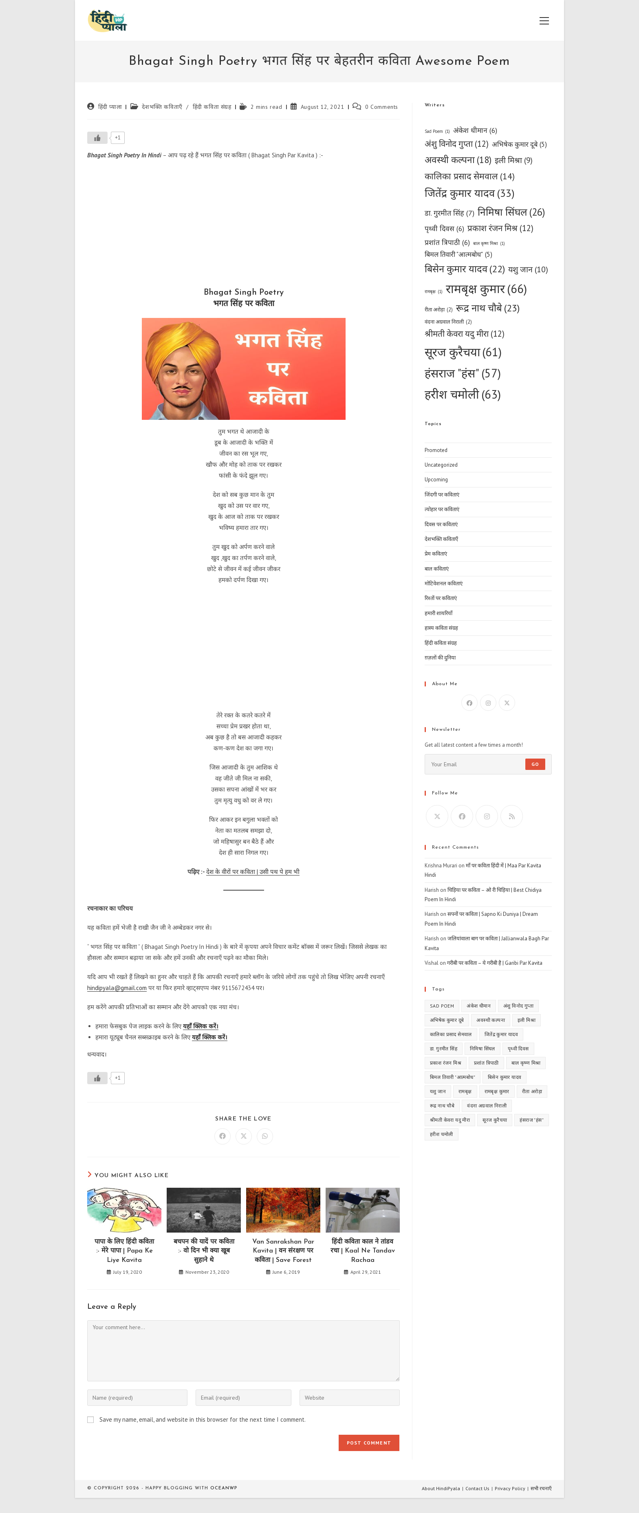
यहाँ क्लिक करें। (200, 1026)
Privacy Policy (510, 1488)
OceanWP (223, 1488)
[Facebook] (469, 703)
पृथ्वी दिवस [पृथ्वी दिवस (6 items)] (444, 228)
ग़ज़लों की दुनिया (440, 657)
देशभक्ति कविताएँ (162, 106)
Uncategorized (441, 464)
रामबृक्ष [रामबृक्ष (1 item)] (434, 292)
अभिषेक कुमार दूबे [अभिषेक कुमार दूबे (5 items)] (519, 145)
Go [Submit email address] (535, 764)
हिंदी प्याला (110, 106)
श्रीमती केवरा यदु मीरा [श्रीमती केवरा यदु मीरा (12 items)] (465, 334)
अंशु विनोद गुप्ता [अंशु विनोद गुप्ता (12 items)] (457, 144)
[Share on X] (244, 1136)
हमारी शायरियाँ (438, 613)
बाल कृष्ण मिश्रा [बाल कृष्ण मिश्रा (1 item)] (489, 243)
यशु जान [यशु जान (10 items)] (528, 269)
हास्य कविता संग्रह (441, 627)
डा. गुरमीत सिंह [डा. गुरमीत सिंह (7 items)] (449, 213)
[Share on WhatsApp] (265, 1136)
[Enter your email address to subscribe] (488, 764)
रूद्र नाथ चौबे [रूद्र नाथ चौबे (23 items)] (488, 308)
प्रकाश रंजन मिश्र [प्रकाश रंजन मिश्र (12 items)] (500, 228)
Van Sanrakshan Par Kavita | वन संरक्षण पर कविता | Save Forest (283, 1251)
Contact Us (477, 1488)
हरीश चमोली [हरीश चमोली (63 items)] (463, 394)
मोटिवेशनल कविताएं (444, 583)
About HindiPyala (441, 1488)
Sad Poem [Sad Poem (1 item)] (437, 131)
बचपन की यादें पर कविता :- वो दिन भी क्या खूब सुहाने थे (204, 1251)
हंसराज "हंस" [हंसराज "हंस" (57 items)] (463, 373)
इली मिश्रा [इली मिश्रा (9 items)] (514, 160)
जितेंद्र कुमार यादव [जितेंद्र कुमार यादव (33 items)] (470, 193)
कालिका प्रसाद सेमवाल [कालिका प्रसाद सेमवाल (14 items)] (470, 176)
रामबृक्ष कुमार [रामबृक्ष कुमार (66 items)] (486, 289)
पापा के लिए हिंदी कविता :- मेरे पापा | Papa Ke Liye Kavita (124, 1251)
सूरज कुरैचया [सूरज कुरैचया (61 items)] (463, 352)
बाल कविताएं (437, 568)
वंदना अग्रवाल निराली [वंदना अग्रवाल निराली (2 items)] (448, 321)
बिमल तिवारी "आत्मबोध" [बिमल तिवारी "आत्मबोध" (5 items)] (458, 255)
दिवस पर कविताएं (441, 524)
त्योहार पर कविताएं (442, 509)
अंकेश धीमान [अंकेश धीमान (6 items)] (475, 130)
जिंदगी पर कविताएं (442, 494)
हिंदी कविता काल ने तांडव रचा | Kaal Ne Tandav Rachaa (363, 1251)
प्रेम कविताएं (436, 553)
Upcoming (436, 479)
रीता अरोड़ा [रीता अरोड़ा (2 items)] (439, 309)
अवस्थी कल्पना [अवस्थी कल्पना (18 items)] (458, 160)
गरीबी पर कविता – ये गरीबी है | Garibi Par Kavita (494, 962)
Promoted (436, 450)
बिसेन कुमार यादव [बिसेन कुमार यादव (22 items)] (465, 269)
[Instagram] (488, 703)
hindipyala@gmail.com (117, 988)
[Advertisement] (243, 226)
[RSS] (511, 816)
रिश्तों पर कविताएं (441, 598)
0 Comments (381, 106)
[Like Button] (97, 138)
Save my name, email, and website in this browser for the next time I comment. (202, 1419)
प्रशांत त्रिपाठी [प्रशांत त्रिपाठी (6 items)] (447, 242)
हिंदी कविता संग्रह (212, 106)
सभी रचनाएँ (541, 1488)
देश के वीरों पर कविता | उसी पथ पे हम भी (253, 872)
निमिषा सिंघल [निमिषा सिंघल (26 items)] (511, 212)
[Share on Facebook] (222, 1136)
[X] (507, 703)
